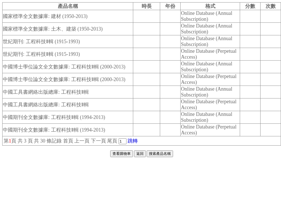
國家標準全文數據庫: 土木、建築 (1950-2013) (53, 29)
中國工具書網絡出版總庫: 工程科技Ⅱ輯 (46, 92)
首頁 (68, 141)
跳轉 (133, 141)
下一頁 (98, 141)
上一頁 (81, 141)
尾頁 (112, 141)
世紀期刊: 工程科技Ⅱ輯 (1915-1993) (41, 41)
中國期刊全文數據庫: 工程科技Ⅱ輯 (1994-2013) (54, 117)
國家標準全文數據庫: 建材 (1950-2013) (45, 16)
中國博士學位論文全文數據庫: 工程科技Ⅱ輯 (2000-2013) (64, 67)
